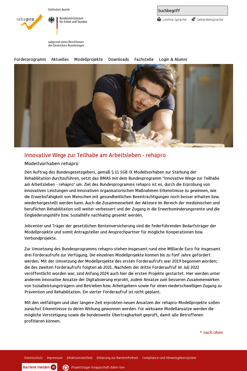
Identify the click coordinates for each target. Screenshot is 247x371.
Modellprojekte (88, 59)
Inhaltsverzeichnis (80, 358)
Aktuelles (60, 59)
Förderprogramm (30, 59)
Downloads (118, 59)
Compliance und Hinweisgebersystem (169, 358)
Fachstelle (144, 59)
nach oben (213, 332)
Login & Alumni (173, 59)
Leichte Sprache (175, 19)
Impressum (54, 358)
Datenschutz (33, 358)
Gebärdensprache (210, 19)
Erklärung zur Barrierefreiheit (117, 358)
